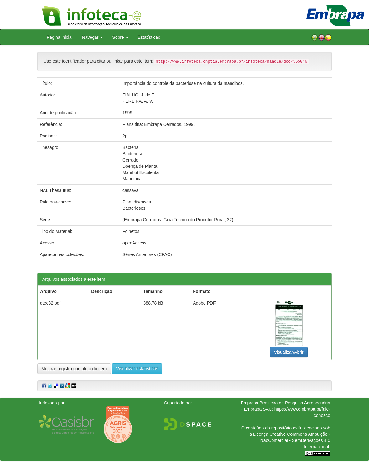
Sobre (120, 37)
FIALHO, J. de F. (138, 94)
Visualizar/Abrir (289, 352)
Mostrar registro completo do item (74, 368)
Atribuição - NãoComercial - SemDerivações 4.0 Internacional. (295, 440)
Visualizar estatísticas (137, 368)
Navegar (92, 37)
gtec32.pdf (50, 302)
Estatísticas (149, 37)
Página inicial (60, 37)
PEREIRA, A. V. (137, 101)
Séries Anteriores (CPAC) (147, 254)
